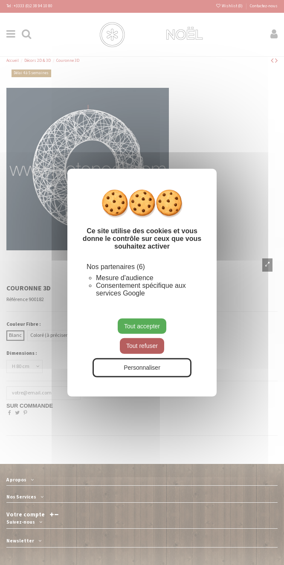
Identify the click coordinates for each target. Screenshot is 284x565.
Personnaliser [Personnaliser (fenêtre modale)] (142, 367)
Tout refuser (142, 345)
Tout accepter (142, 325)
